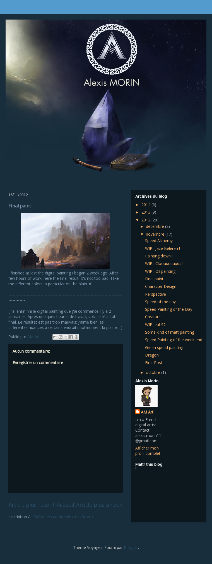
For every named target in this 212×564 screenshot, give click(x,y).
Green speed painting (164, 347)
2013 (146, 212)
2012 (146, 220)
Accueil (65, 504)
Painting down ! (159, 256)
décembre (155, 226)
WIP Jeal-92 (155, 324)
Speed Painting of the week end (173, 339)
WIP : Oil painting (160, 271)
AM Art (147, 412)
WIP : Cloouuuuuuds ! (164, 263)
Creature (153, 316)
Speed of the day (160, 301)
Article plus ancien (99, 504)
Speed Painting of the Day (168, 309)
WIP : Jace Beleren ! (162, 248)
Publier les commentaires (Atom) (63, 516)
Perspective (155, 294)
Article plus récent (31, 504)
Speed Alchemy (159, 240)
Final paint (154, 278)
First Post (153, 362)
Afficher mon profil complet (147, 450)
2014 (146, 204)
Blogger (131, 547)
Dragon (152, 355)
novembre (155, 234)
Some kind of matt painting (169, 332)
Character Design (160, 286)
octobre (153, 372)
